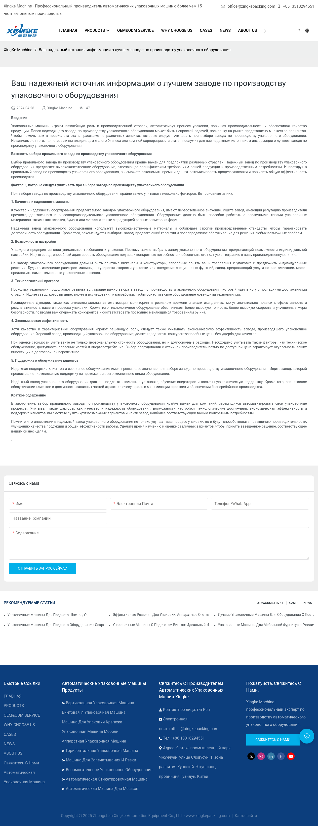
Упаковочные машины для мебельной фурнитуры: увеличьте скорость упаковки (266, 625)
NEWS (308, 603)
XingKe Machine (18, 49)
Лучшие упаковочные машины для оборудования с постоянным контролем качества (266, 615)
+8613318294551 (295, 6)
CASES (293, 603)
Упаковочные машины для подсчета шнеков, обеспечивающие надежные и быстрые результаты (47, 615)
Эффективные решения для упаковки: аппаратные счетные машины (161, 615)
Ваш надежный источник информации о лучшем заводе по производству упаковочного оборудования (135, 49)
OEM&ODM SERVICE (270, 603)
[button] (265, 30)
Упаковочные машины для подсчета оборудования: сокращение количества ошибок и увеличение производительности (55, 625)
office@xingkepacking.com (248, 6)
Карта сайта (245, 815)
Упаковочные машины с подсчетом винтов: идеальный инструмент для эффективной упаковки (161, 625)
